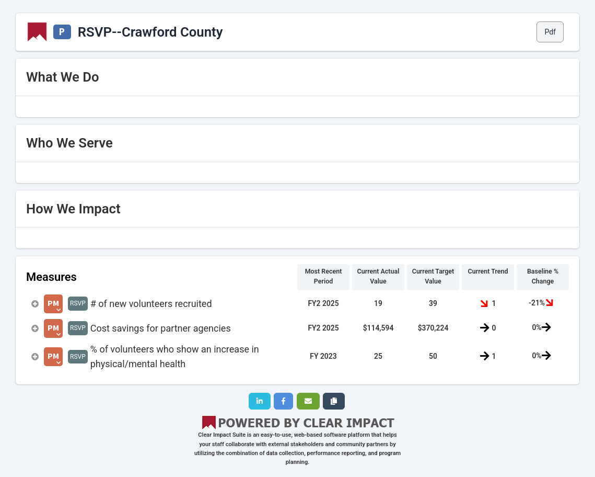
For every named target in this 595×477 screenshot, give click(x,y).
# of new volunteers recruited (151, 303)
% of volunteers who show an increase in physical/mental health (174, 356)
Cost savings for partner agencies (160, 328)
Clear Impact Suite (222, 434)
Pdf (550, 32)
